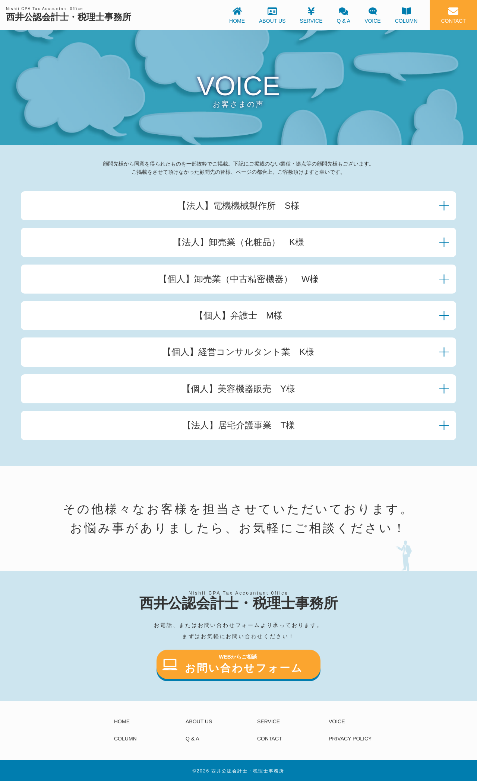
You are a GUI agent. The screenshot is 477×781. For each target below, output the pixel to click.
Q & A (192, 739)
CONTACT (269, 739)
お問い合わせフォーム (232, 665)
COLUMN (125, 739)
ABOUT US (199, 721)
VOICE (337, 721)
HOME (122, 721)
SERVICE (268, 721)
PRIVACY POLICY (350, 739)
